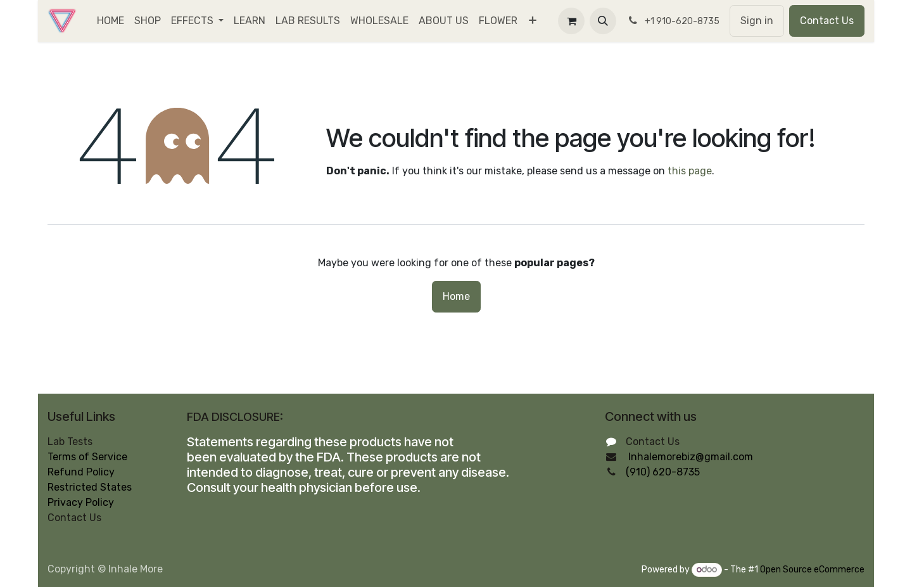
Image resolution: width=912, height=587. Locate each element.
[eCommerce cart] (571, 21)
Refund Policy (81, 472)
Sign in (756, 21)
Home (456, 296)
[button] (603, 21)
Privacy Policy (81, 502)
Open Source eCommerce (812, 569)
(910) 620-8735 (663, 472)
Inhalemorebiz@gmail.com (690, 457)
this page (690, 171)
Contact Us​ (827, 21)
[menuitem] (110, 21)
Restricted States (90, 487)
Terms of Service (87, 457)
